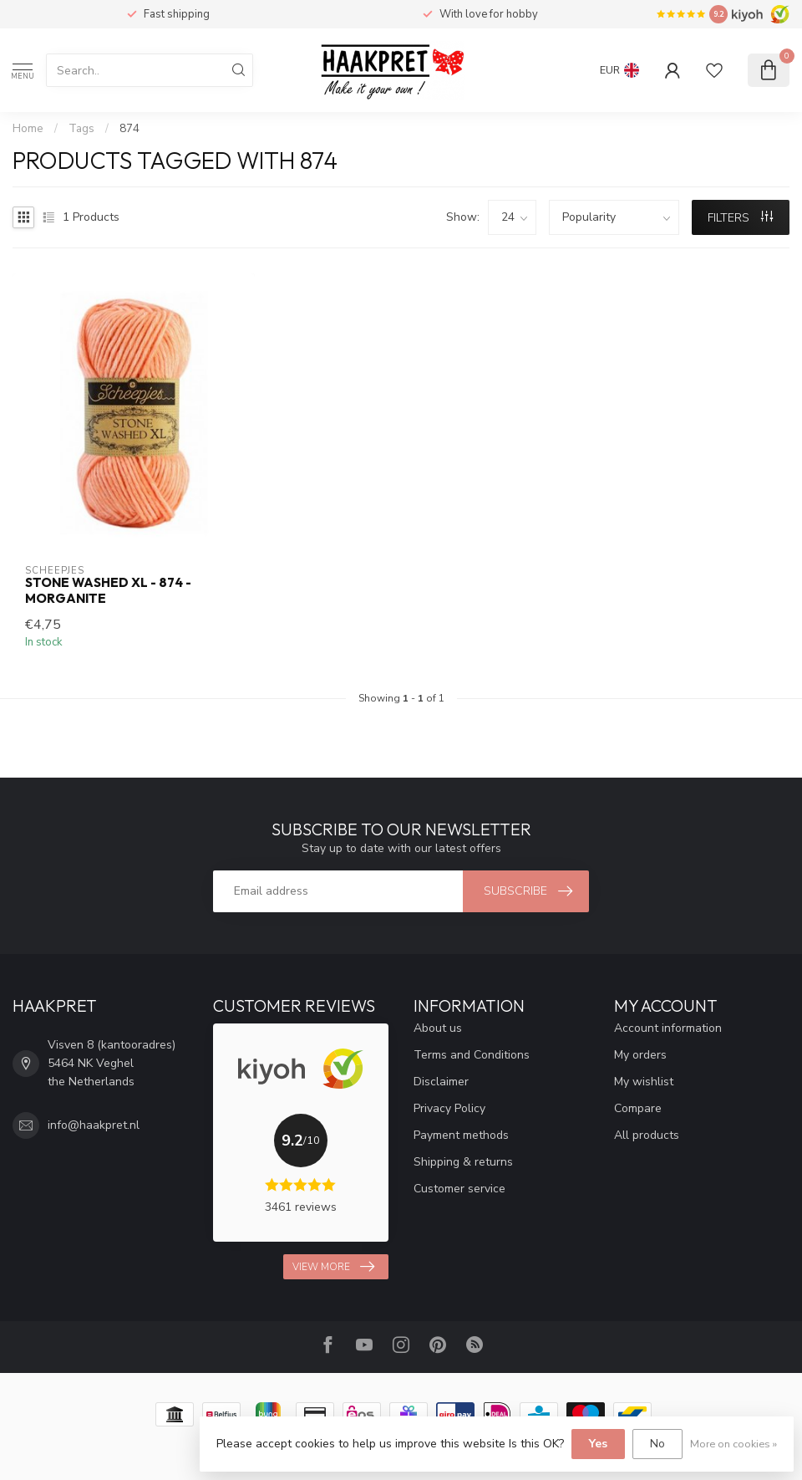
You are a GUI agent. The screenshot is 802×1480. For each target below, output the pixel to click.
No (657, 1444)
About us (438, 1028)
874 (129, 128)
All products (646, 1135)
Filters (740, 218)
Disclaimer (441, 1082)
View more (333, 1266)
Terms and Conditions (472, 1055)
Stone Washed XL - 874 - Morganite (108, 590)
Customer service (459, 1189)
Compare (638, 1108)
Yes (598, 1444)
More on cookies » (733, 1444)
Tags (81, 128)
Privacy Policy (449, 1108)
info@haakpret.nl (94, 1125)
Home (28, 128)
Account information (668, 1028)
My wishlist (643, 1082)
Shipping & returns (463, 1162)
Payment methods (461, 1135)
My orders (640, 1055)
